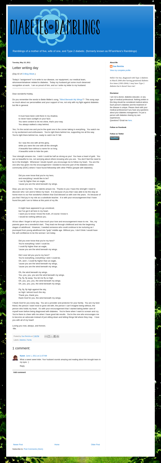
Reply (22, 366)
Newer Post (18, 445)
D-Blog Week (28, 74)
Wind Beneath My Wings (71, 99)
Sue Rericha (118, 66)
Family (29, 340)
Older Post (95, 445)
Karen (22, 356)
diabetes (23, 340)
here (130, 120)
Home (56, 445)
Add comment (19, 372)
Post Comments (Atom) (33, 449)
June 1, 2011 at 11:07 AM (36, 356)
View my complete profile (120, 70)
